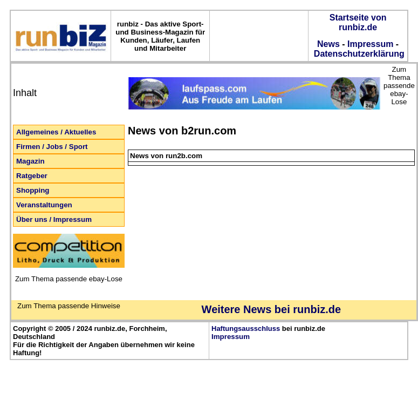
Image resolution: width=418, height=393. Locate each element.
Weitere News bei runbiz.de (271, 309)
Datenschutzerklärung (357, 53)
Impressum (370, 44)
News (328, 44)
